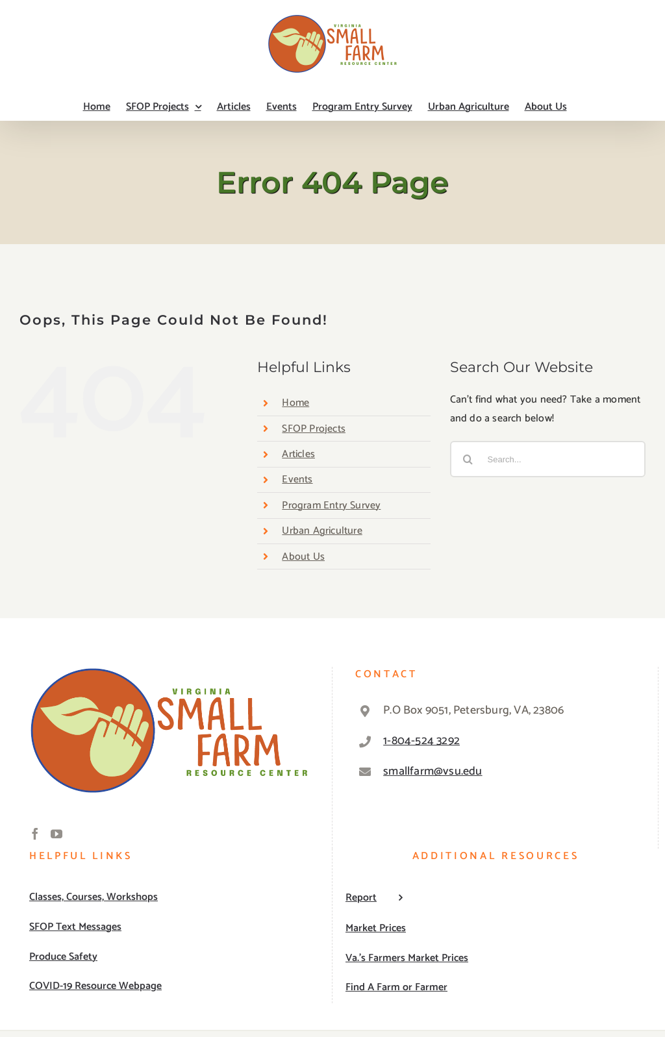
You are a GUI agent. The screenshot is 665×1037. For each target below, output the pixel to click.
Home (295, 403)
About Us (303, 557)
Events (297, 479)
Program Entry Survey (331, 505)
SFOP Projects (313, 429)
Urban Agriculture (322, 531)
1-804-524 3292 (421, 741)
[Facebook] (35, 834)
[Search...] (548, 459)
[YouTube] (56, 834)
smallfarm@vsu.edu (432, 771)
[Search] (468, 459)
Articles (298, 454)
